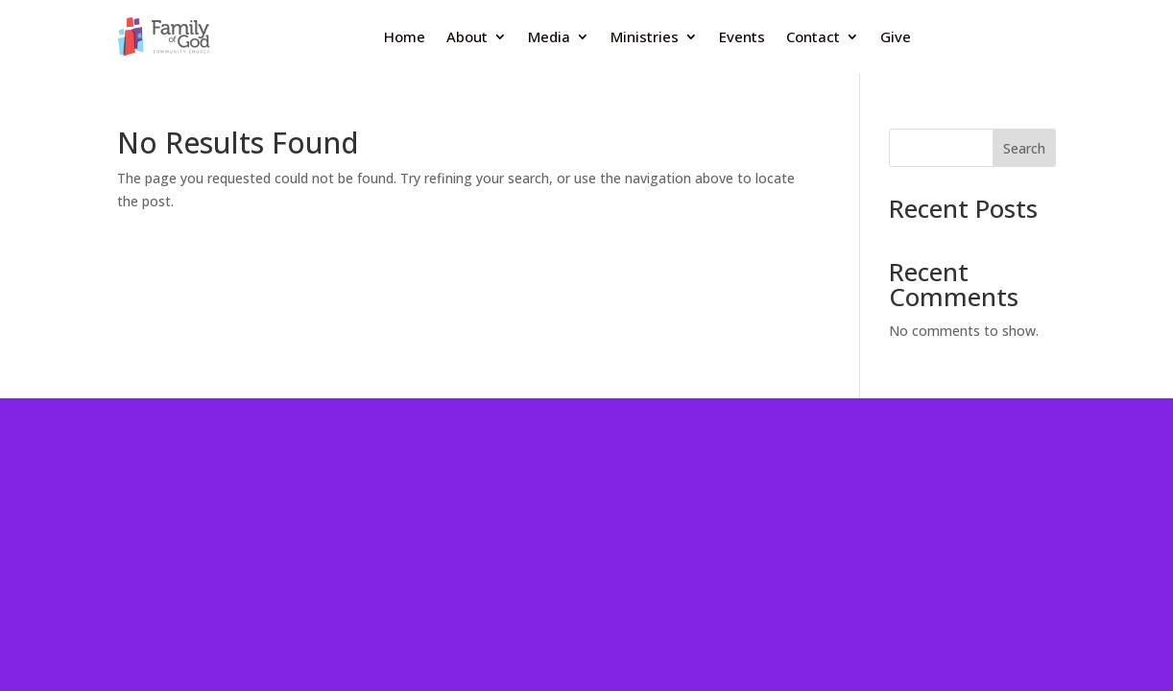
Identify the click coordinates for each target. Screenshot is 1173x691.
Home (404, 36)
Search (1024, 148)
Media (549, 36)
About (467, 36)
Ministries (644, 36)
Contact (813, 36)
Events (742, 36)
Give (895, 36)
